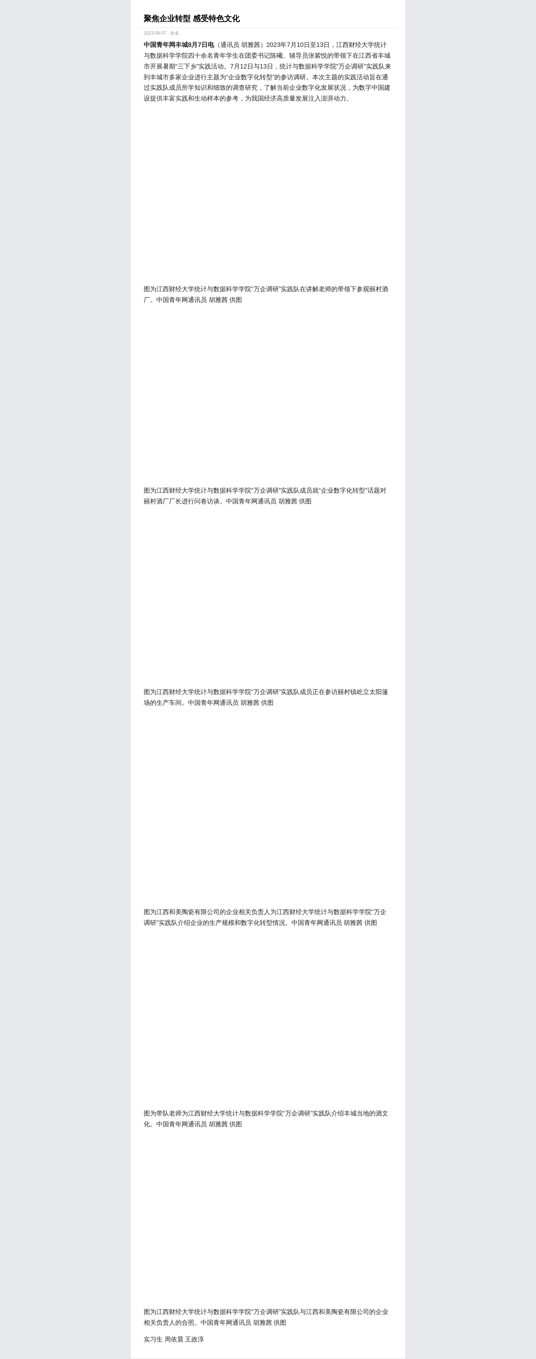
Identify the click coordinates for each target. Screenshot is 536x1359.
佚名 (174, 33)
